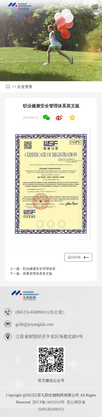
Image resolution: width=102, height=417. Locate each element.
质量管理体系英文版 (37, 273)
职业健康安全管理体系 (39, 269)
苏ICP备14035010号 (48, 402)
